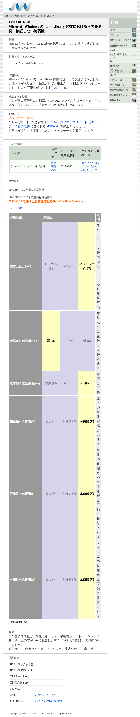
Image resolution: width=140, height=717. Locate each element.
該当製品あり (53, 166)
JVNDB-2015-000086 (48, 700)
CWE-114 (59, 87)
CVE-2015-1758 (45, 694)
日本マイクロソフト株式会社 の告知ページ (90, 166)
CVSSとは (15, 207)
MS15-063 (52, 126)
